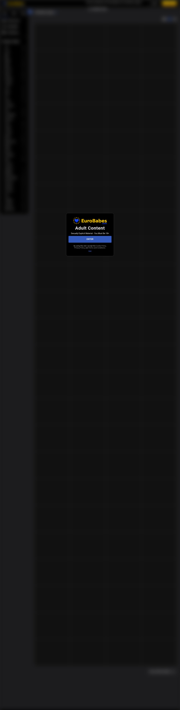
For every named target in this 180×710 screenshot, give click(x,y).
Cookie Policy (81, 247)
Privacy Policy (94, 247)
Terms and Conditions (89, 249)
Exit (90, 252)
